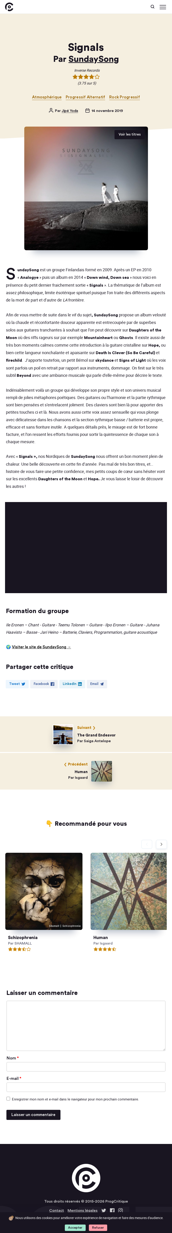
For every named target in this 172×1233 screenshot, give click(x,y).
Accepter (75, 1227)
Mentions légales (83, 1210)
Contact (56, 1210)
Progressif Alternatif (85, 97)
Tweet (17, 684)
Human (107, 938)
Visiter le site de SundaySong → (41, 647)
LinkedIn (72, 684)
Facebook (44, 684)
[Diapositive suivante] (161, 844)
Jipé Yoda (70, 111)
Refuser (98, 1227)
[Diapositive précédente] (146, 844)
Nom (12, 1058)
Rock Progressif (124, 97)
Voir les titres (130, 134)
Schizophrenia (26, 938)
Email (97, 684)
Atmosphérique (47, 97)
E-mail (13, 1078)
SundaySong (93, 59)
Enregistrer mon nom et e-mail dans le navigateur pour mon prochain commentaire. (75, 1099)
